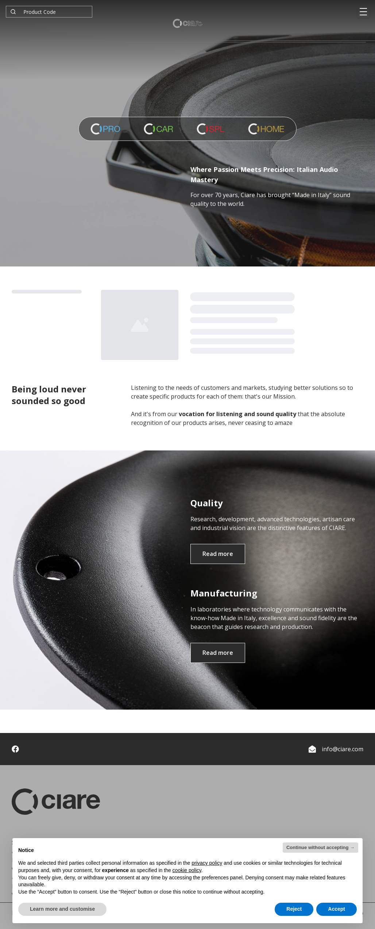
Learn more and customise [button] (62, 909)
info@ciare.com (342, 749)
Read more (217, 554)
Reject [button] (294, 909)
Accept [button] (336, 909)
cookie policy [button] (187, 870)
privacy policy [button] (207, 863)
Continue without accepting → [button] (320, 847)
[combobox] (49, 12)
